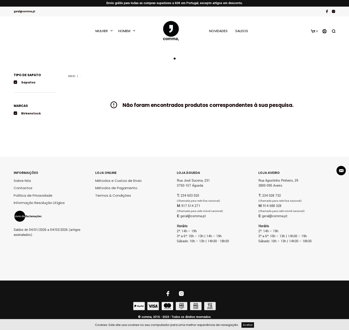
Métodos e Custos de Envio (118, 180)
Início (71, 76)
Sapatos (28, 82)
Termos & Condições (113, 195)
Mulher (101, 30)
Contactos (23, 188)
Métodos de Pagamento (116, 188)
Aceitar (248, 325)
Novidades (218, 30)
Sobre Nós (22, 180)
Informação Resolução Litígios (39, 202)
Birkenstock (31, 113)
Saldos (241, 30)
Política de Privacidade (33, 195)
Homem (124, 30)
